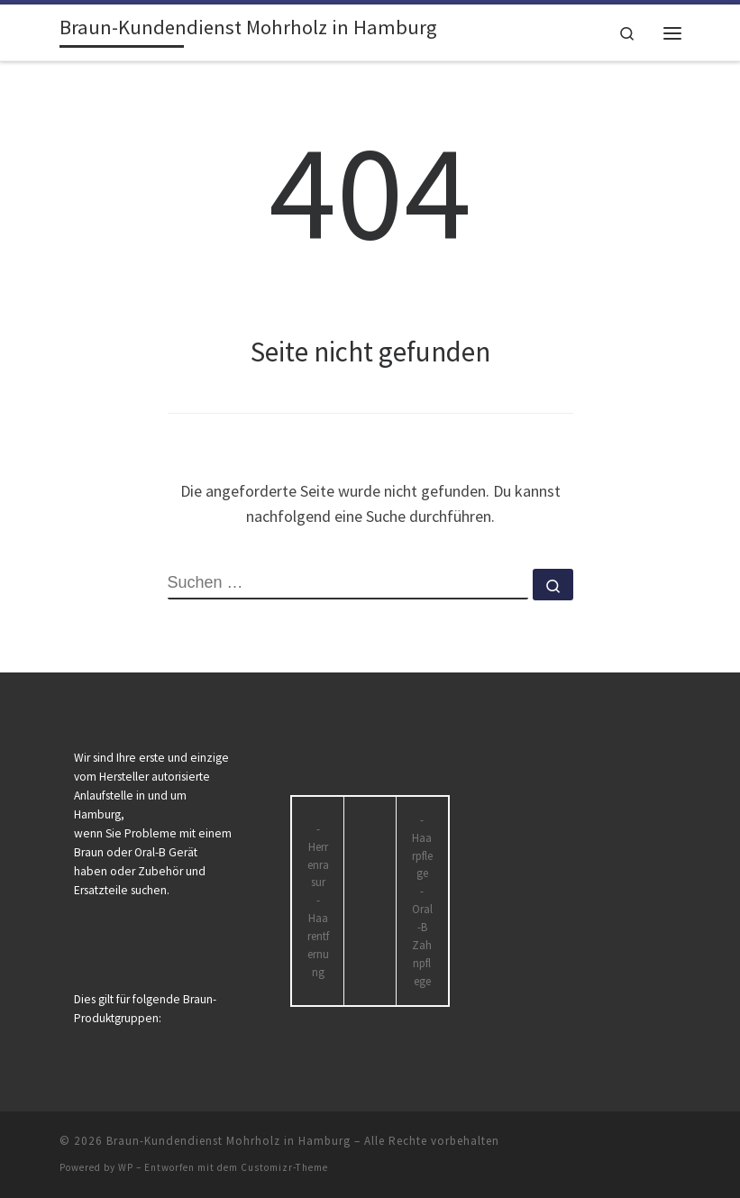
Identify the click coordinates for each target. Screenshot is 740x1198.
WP (125, 1167)
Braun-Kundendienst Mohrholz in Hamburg (228, 1140)
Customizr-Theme (284, 1167)
